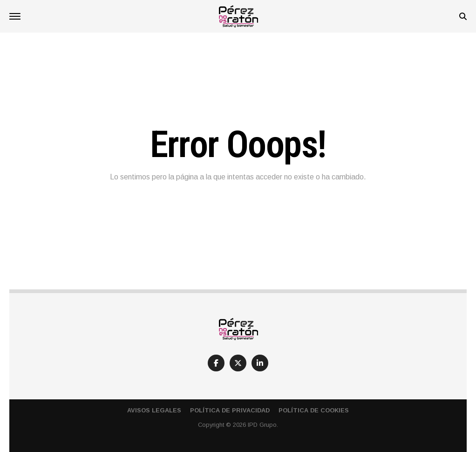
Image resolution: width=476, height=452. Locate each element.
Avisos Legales (154, 410)
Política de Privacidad (230, 410)
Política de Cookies (314, 410)
